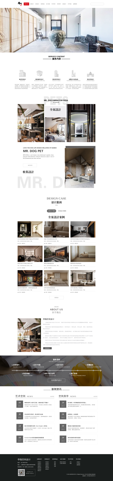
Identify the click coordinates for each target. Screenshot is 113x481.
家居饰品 (43, 3)
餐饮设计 (39, 470)
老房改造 (39, 469)
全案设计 (32, 3)
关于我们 (70, 3)
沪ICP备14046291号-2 (91, 475)
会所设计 (39, 463)
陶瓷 (55, 464)
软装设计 (37, 3)
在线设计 (64, 3)
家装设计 (47, 469)
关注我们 (78, 459)
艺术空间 (53, 3)
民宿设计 (39, 461)
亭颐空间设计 (24, 459)
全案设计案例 (51, 211)
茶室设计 (39, 464)
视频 (70, 463)
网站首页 (26, 3)
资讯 (70, 461)
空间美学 (59, 3)
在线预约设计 (56, 380)
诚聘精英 (75, 3)
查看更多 (56, 297)
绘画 (55, 466)
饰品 (55, 463)
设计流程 (48, 3)
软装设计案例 (62, 211)
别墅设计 (39, 466)
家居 (55, 461)
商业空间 (39, 467)
